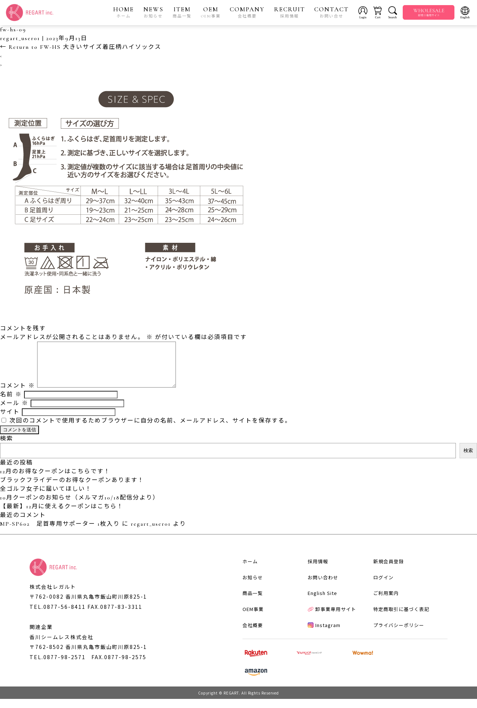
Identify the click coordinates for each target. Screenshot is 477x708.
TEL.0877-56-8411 (57, 615)
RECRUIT (289, 12)
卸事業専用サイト (328, 629)
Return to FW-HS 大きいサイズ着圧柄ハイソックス (80, 47)
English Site (319, 612)
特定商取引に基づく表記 (398, 629)
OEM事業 (249, 629)
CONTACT (332, 12)
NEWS (153, 12)
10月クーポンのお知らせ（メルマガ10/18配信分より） (79, 506)
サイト (10, 421)
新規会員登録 (385, 579)
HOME (124, 12)
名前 (11, 403)
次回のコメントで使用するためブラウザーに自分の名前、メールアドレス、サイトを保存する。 (150, 429)
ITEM (182, 12)
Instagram (320, 645)
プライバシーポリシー (395, 645)
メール (14, 412)
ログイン (380, 595)
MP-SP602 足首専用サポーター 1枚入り (60, 533)
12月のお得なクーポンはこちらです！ (55, 480)
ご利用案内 (382, 612)
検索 (6, 447)
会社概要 (248, 645)
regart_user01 (20, 38)
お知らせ (248, 595)
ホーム (246, 579)
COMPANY (247, 12)
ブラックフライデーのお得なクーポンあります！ (72, 489)
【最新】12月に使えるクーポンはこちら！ (61, 515)
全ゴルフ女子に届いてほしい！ (46, 498)
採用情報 (314, 579)
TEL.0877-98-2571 (57, 666)
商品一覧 (248, 612)
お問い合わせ (319, 595)
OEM (211, 12)
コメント (17, 394)
